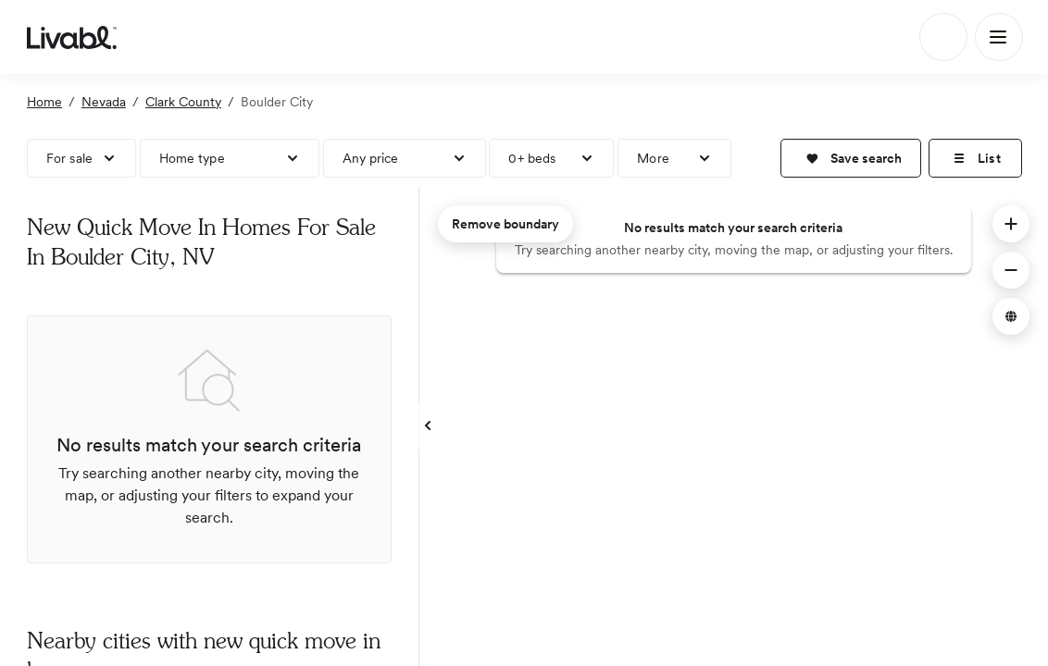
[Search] (943, 37)
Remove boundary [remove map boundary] (505, 223)
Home (44, 101)
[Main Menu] (999, 37)
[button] (850, 158)
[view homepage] (72, 37)
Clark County (183, 101)
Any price (371, 158)
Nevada (103, 101)
